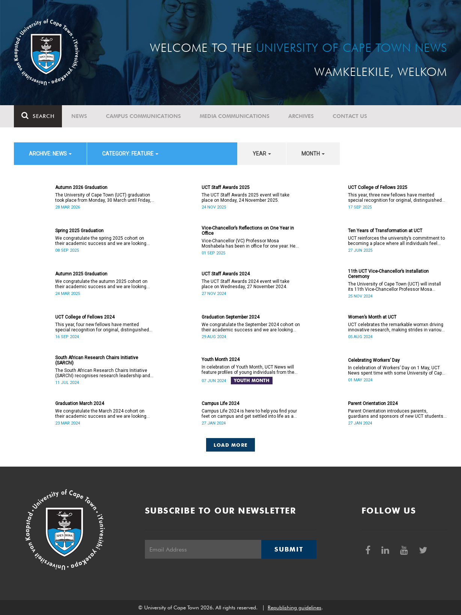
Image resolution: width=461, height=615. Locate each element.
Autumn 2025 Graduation (81, 274)
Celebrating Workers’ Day (374, 360)
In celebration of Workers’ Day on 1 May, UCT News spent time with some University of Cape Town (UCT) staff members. (396, 370)
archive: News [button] (50, 154)
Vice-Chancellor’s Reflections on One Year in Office (248, 230)
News (79, 116)
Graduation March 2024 (79, 403)
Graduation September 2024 (230, 317)
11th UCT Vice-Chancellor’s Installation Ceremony (388, 274)
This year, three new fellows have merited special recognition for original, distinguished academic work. (395, 197)
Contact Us (350, 116)
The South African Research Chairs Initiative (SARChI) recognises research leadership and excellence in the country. (102, 373)
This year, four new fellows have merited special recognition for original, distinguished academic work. (102, 327)
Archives (301, 116)
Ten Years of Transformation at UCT (385, 230)
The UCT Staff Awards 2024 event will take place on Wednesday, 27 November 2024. (245, 284)
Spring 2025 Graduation (79, 230)
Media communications (235, 116)
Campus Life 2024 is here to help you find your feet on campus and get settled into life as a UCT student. (249, 413)
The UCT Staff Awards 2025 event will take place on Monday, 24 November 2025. (245, 197)
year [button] (262, 154)
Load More (231, 445)
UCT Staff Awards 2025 (226, 187)
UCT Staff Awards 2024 (226, 274)
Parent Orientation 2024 (373, 403)
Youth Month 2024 (221, 359)
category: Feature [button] (130, 154)
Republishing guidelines (294, 607)
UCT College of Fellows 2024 (84, 317)
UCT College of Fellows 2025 (377, 187)
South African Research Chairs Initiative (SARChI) (96, 360)
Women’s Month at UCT (372, 317)
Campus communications (143, 116)
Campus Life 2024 (220, 403)
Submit (288, 549)
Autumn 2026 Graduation (81, 187)
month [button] (313, 154)
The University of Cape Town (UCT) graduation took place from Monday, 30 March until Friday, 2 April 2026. (103, 197)
